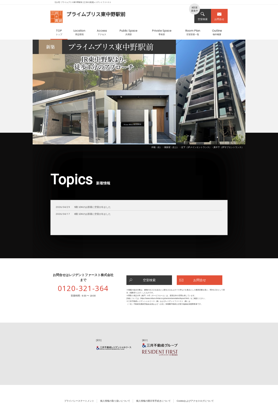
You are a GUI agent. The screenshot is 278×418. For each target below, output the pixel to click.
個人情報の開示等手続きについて (153, 401)
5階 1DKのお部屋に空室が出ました (83, 207)
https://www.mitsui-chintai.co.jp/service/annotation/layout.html (165, 298)
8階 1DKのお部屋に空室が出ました (83, 214)
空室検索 (203, 16)
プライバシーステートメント (79, 401)
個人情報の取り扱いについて (115, 401)
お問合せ (219, 16)
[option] (139, 95)
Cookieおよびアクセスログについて (195, 401)
